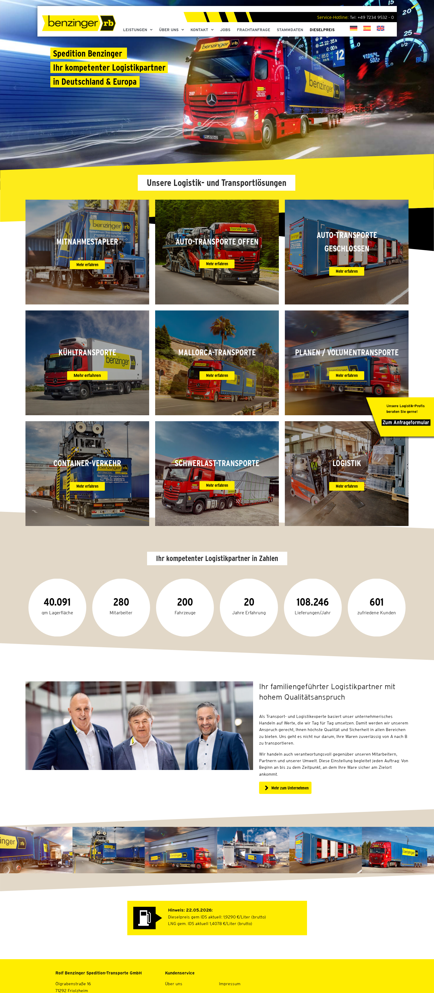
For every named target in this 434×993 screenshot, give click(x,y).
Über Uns (171, 29)
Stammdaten (290, 30)
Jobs (225, 30)
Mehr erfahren (87, 486)
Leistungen (137, 29)
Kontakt (202, 29)
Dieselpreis (322, 30)
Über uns (173, 983)
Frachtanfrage (253, 30)
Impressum (230, 983)
